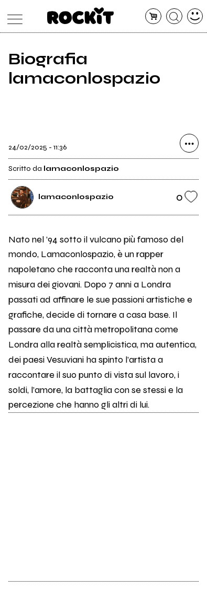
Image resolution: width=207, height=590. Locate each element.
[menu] (12, 16)
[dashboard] (195, 16)
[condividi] (189, 143)
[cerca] (174, 16)
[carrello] (153, 16)
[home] (80, 15)
